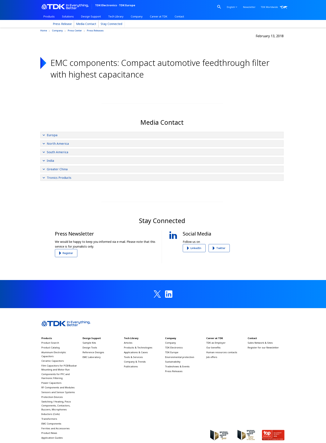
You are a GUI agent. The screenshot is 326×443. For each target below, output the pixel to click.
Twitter (220, 248)
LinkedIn (195, 248)
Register (68, 253)
